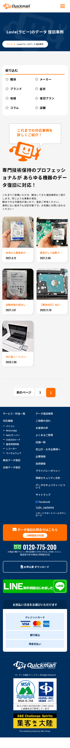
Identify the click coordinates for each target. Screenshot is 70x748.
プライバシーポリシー (48, 471)
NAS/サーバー (13, 435)
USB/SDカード (13, 439)
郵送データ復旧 (11, 460)
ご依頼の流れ (43, 421)
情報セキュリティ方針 (48, 478)
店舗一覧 (41, 442)
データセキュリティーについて (50, 486)
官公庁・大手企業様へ (48, 449)
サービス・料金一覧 (14, 413)
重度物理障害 (12, 444)
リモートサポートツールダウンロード (51, 514)
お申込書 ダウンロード (35, 567)
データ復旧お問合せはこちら (35, 532)
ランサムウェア (13, 453)
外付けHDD (11, 430)
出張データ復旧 (11, 467)
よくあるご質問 (44, 435)
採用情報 (41, 463)
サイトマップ (43, 494)
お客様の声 (42, 428)
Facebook (43, 502)
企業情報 (41, 456)
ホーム (10, 44)
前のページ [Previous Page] (24, 392)
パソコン (10, 426)
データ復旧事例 (44, 413)
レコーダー (11, 448)
